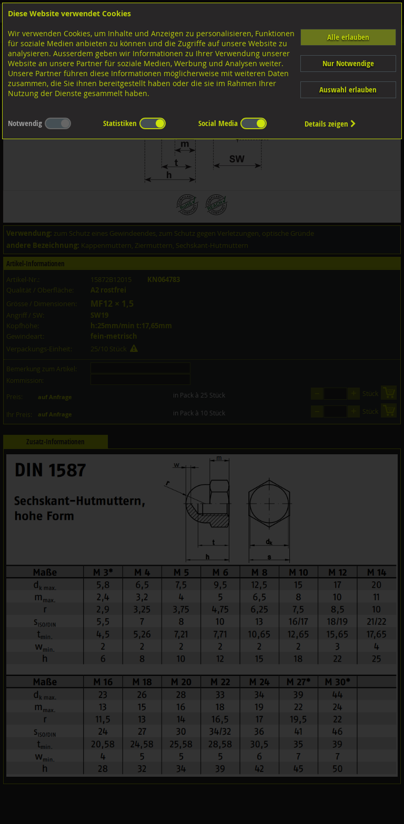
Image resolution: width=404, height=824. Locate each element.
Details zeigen (330, 123)
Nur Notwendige (348, 63)
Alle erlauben (348, 37)
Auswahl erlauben (348, 89)
